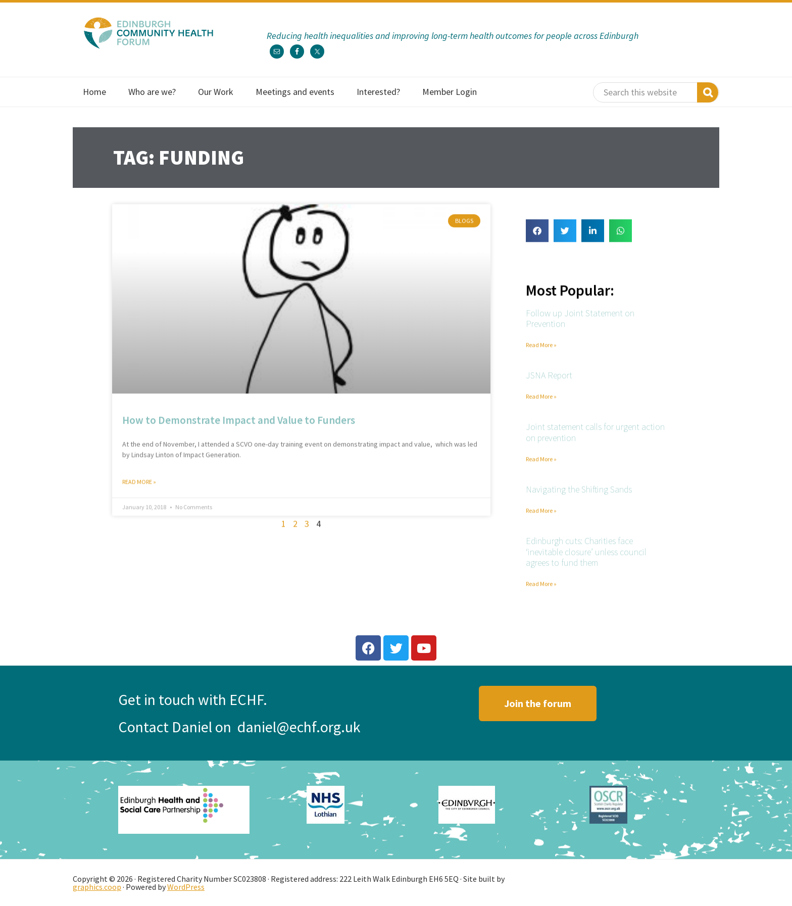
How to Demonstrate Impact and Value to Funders (238, 424)
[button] (537, 234)
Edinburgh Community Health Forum (148, 33)
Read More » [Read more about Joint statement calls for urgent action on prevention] (541, 463)
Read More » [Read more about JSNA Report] (541, 400)
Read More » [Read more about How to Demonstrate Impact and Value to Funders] (139, 485)
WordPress (186, 887)
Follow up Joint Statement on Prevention (580, 322)
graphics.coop (97, 887)
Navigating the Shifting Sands (579, 493)
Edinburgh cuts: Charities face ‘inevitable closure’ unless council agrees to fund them (586, 555)
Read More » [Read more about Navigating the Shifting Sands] (541, 514)
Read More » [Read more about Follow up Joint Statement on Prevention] (541, 349)
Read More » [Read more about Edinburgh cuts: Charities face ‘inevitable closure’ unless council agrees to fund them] (541, 587)
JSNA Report (549, 379)
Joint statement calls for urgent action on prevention (595, 436)
